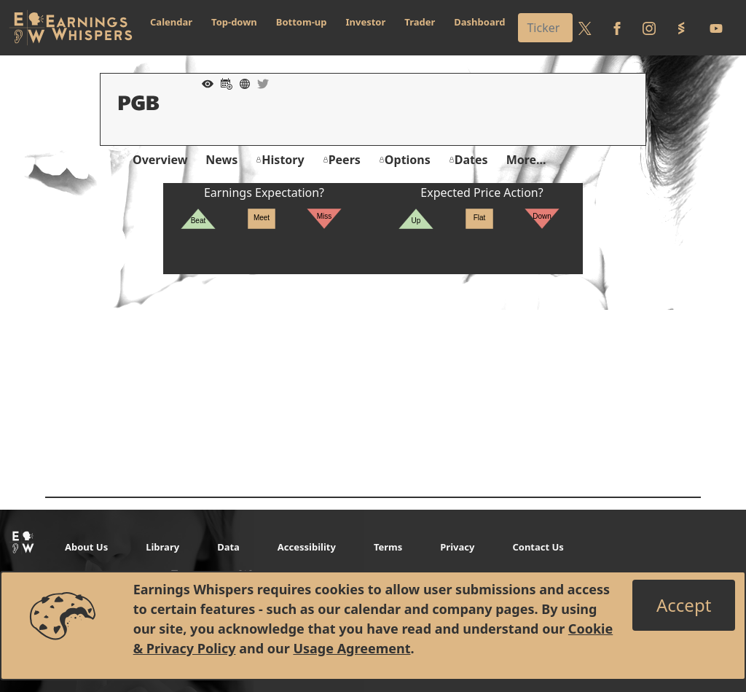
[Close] (683, 605)
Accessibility (307, 546)
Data (228, 546)
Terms (388, 546)
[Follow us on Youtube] (716, 28)
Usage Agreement (351, 648)
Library (162, 546)
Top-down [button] (234, 21)
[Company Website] (241, 82)
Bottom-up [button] (301, 21)
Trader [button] (419, 21)
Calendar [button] (171, 21)
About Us (86, 546)
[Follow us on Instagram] (649, 28)
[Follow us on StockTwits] (681, 28)
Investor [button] (366, 21)
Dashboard (479, 21)
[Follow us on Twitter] (585, 28)
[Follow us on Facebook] (617, 28)
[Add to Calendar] (222, 82)
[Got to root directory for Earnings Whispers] (71, 28)
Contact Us (537, 546)
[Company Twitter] (259, 82)
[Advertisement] (373, 376)
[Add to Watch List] (204, 82)
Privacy (457, 546)
